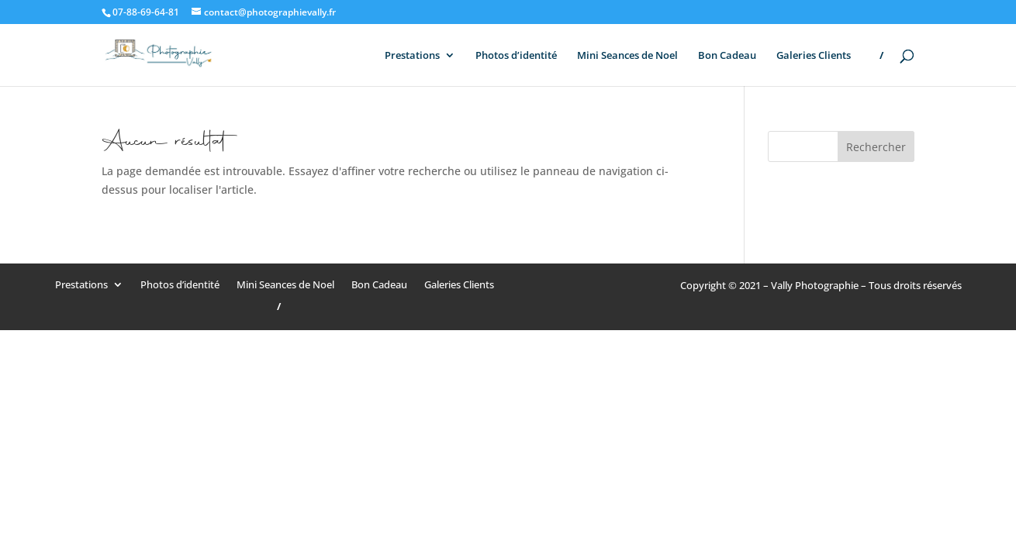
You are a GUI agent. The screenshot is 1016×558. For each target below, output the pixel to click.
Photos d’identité (516, 56)
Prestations (412, 56)
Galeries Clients (813, 56)
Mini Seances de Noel (627, 56)
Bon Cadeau (727, 56)
